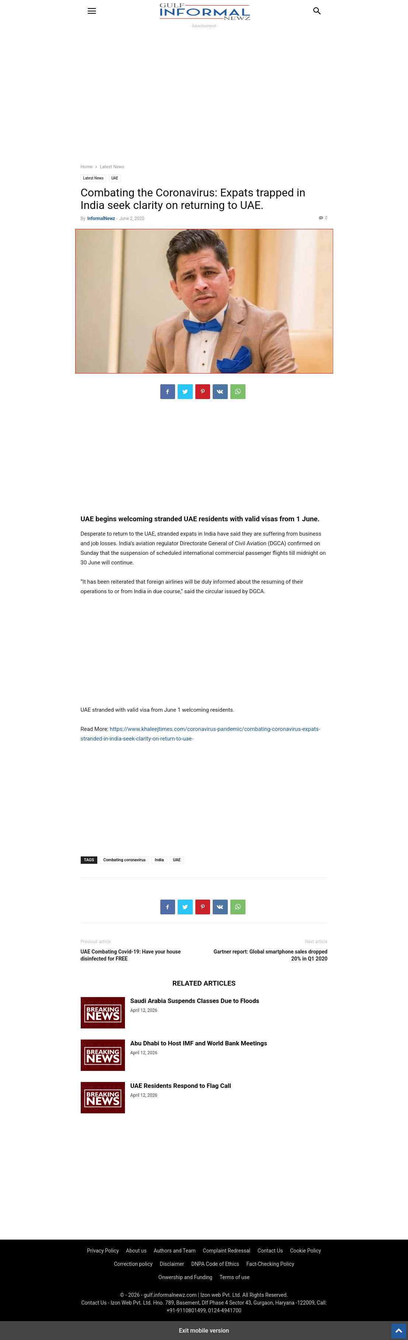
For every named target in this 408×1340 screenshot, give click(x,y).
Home (87, 166)
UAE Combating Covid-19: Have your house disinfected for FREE (131, 955)
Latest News (112, 166)
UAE (114, 178)
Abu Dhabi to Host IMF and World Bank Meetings (198, 1043)
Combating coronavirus (124, 860)
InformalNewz (101, 218)
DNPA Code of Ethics (215, 1264)
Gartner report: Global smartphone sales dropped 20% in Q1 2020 (271, 955)
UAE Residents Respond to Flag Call (180, 1085)
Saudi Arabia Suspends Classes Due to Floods (194, 1000)
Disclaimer (172, 1264)
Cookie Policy (305, 1251)
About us (136, 1251)
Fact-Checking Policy (270, 1264)
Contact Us (270, 1251)
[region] (204, 100)
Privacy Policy (103, 1251)
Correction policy (133, 1264)
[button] (92, 11)
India (159, 860)
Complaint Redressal (226, 1251)
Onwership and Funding (185, 1277)
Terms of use (235, 1277)
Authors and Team (175, 1251)
